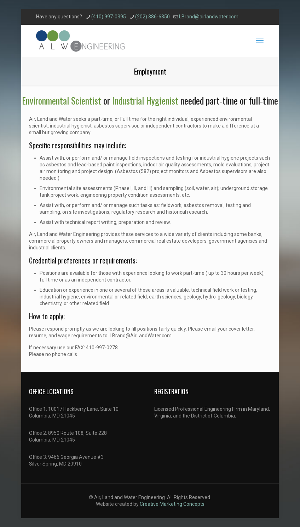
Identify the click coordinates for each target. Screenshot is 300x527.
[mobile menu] (260, 41)
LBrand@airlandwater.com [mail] (208, 16)
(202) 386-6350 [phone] (152, 16)
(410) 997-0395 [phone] (108, 16)
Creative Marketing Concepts (172, 504)
